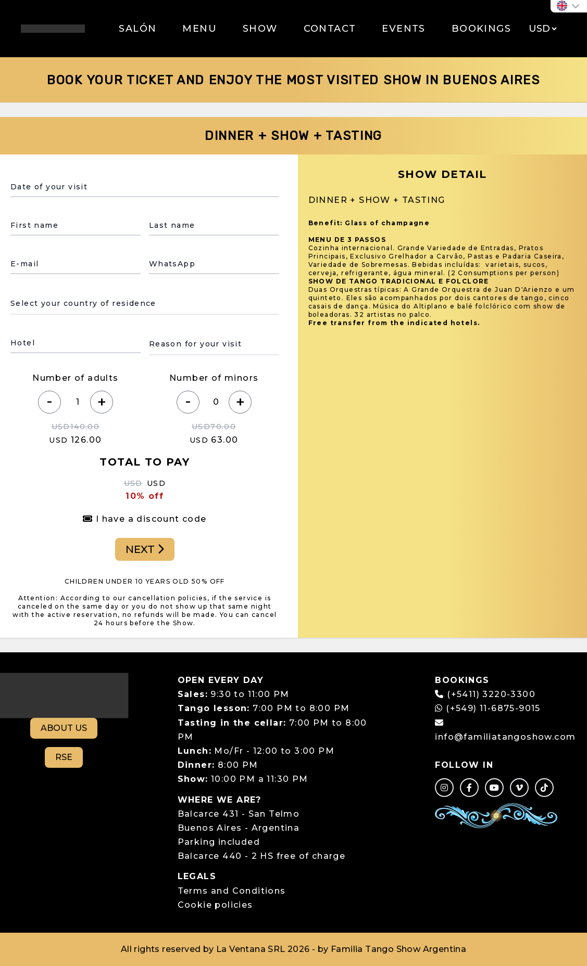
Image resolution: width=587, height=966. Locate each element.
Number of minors (213, 378)
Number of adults (75, 378)
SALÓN (137, 28)
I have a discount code (145, 519)
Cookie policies (215, 905)
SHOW (260, 28)
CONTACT (330, 28)
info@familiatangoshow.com (505, 737)
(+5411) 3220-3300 (491, 694)
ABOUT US (64, 728)
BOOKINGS (481, 28)
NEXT (145, 549)
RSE (63, 757)
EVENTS (403, 28)
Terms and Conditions (232, 891)
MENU (199, 28)
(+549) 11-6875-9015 (487, 708)
